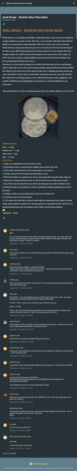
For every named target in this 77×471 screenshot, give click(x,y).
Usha (11, 250)
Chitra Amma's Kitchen (18, 436)
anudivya (13, 264)
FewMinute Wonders (17, 230)
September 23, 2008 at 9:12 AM (21, 368)
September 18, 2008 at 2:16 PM (21, 356)
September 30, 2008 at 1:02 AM (21, 402)
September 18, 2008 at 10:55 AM (22, 329)
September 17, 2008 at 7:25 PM (21, 258)
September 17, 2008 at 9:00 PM (21, 274)
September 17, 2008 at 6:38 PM (21, 244)
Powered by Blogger (39, 464)
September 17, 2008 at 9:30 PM (21, 288)
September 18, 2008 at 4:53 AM (21, 315)
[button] (4, 24)
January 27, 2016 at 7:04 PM (20, 430)
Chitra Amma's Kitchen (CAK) (19, 3)
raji (11, 424)
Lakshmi (13, 335)
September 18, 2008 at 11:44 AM (22, 342)
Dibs (11, 294)
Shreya (12, 394)
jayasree (13, 321)
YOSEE (12, 280)
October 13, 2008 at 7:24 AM (20, 418)
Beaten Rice (7, 213)
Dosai (15, 213)
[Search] (74, 3)
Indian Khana (14, 348)
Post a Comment (9, 453)
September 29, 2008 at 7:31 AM (21, 388)
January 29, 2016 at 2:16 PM (20, 448)
